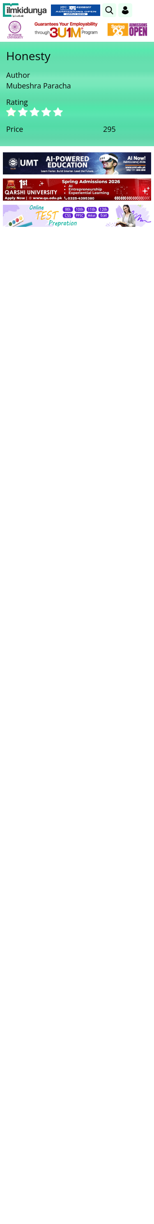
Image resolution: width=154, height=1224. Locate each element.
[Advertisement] (77, 314)
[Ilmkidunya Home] (25, 10)
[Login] (125, 10)
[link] (109, 10)
